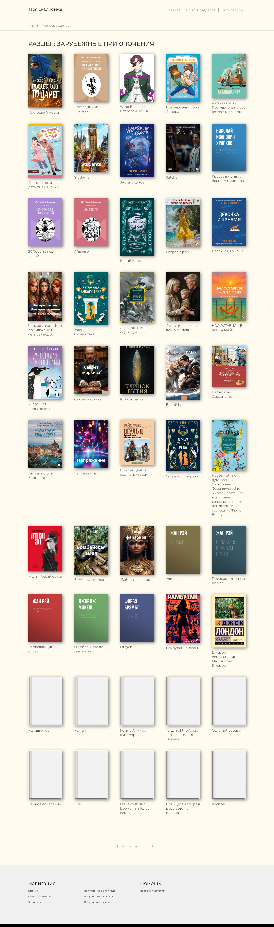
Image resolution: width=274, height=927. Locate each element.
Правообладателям (152, 890)
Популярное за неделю (99, 896)
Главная (173, 10)
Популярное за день (97, 902)
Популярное (232, 10)
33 (151, 846)
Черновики (35, 902)
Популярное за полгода (99, 890)
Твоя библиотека (45, 9)
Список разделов (201, 10)
